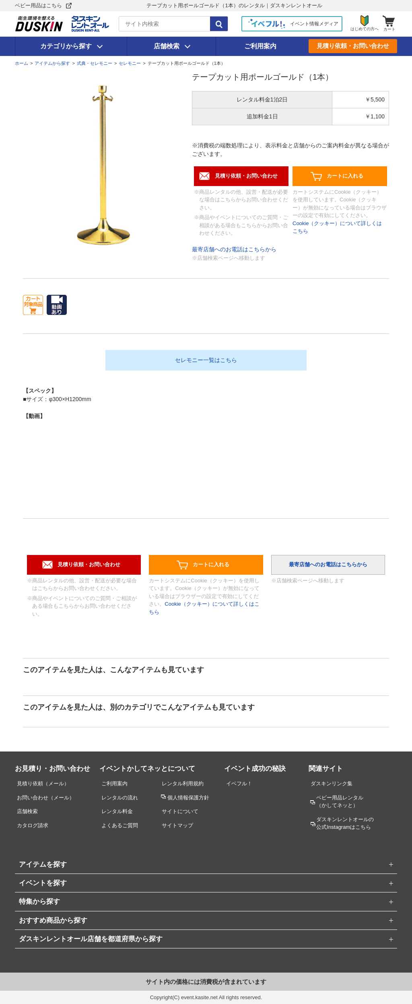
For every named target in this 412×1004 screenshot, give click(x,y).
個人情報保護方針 (188, 798)
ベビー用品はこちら (38, 5)
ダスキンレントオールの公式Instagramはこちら (345, 823)
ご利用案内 (260, 46)
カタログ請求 (32, 825)
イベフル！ (239, 783)
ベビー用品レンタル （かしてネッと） (339, 801)
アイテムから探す (52, 63)
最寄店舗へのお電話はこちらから (234, 249)
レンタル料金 (117, 811)
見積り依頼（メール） (43, 783)
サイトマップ (177, 825)
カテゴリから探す (66, 46)
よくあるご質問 (119, 825)
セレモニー (130, 63)
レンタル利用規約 (183, 783)
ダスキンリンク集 (331, 783)
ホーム (21, 63)
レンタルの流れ (119, 798)
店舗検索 (166, 46)
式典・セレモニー (94, 63)
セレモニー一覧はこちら (206, 360)
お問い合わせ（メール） (45, 798)
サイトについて (180, 811)
